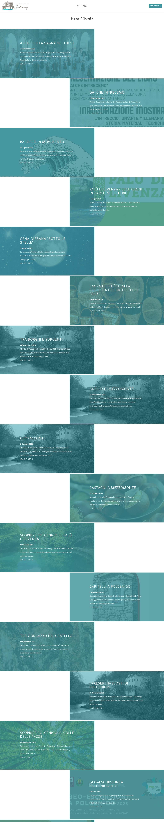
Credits (101, 800)
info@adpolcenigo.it (64, 797)
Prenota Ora (155, 6)
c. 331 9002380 (76, 793)
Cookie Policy (104, 793)
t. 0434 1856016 (62, 793)
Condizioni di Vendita (107, 796)
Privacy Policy (104, 785)
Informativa (103, 789)
